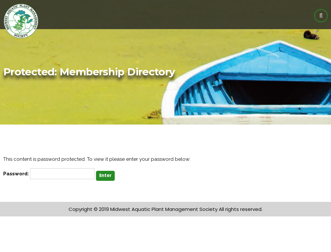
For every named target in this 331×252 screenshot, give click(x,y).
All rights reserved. (240, 209)
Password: (49, 173)
